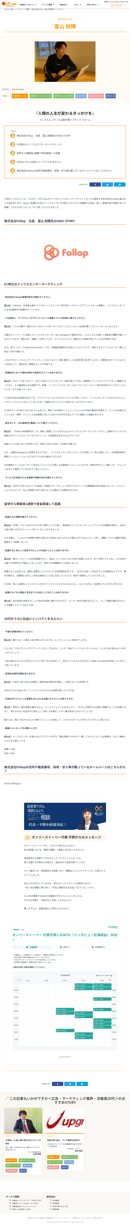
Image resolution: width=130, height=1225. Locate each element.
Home (6, 9)
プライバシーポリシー (63, 1218)
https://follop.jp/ (12, 783)
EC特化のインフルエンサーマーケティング (39, 144)
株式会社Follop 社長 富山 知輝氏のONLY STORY (43, 135)
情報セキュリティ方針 (82, 1218)
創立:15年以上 (27, 1165)
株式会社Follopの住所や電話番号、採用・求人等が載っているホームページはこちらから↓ (64, 170)
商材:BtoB (111, 96)
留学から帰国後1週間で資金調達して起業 (38, 153)
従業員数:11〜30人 (20, 96)
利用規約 (49, 1218)
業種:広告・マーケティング (41, 96)
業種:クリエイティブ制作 (64, 96)
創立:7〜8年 (81, 96)
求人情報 (40, 1218)
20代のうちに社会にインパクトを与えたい (39, 161)
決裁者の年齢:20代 (96, 96)
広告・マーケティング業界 (20, 9)
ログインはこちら (116, 5)
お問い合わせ (91, 4)
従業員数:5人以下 (11, 1160)
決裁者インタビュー (27, 4)
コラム (76, 4)
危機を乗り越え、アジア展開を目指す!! (63, 1140)
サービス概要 (47, 4)
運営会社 (63, 4)
